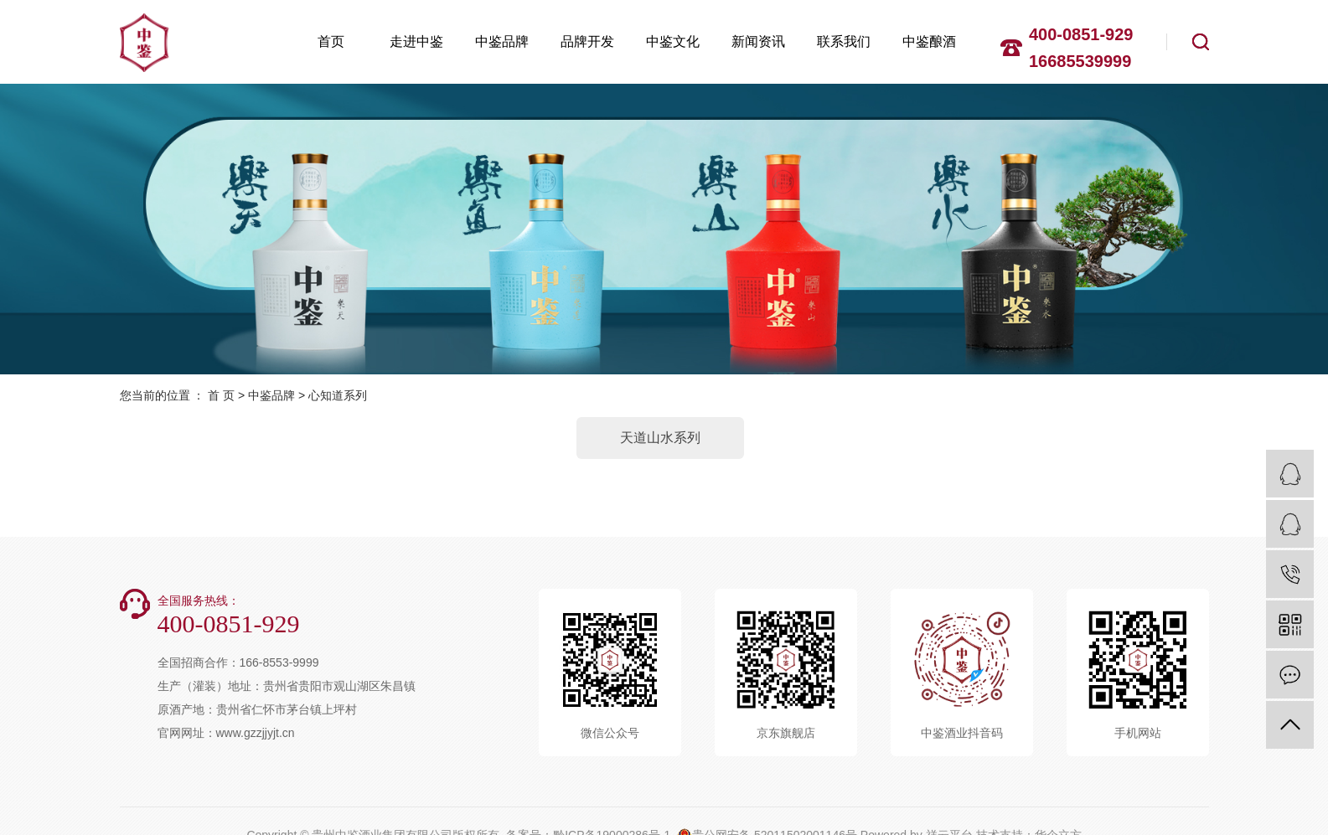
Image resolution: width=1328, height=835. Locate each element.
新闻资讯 (758, 41)
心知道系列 (337, 395)
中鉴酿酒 (929, 41)
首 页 (221, 395)
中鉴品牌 (502, 41)
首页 (331, 41)
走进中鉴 (416, 41)
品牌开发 (587, 41)
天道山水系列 (660, 437)
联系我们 (844, 41)
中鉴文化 (673, 41)
